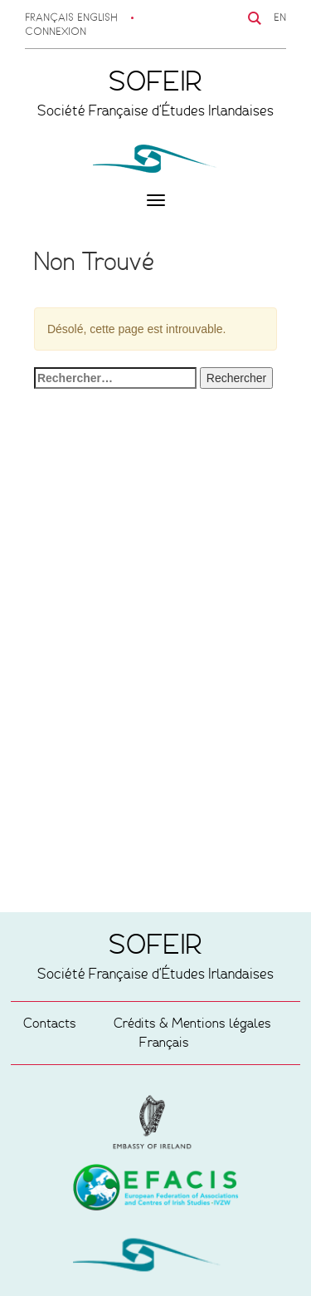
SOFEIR (156, 1259)
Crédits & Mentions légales (192, 1023)
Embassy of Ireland (156, 1190)
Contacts (49, 1023)
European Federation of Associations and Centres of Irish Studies (156, 1122)
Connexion (55, 32)
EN (280, 18)
